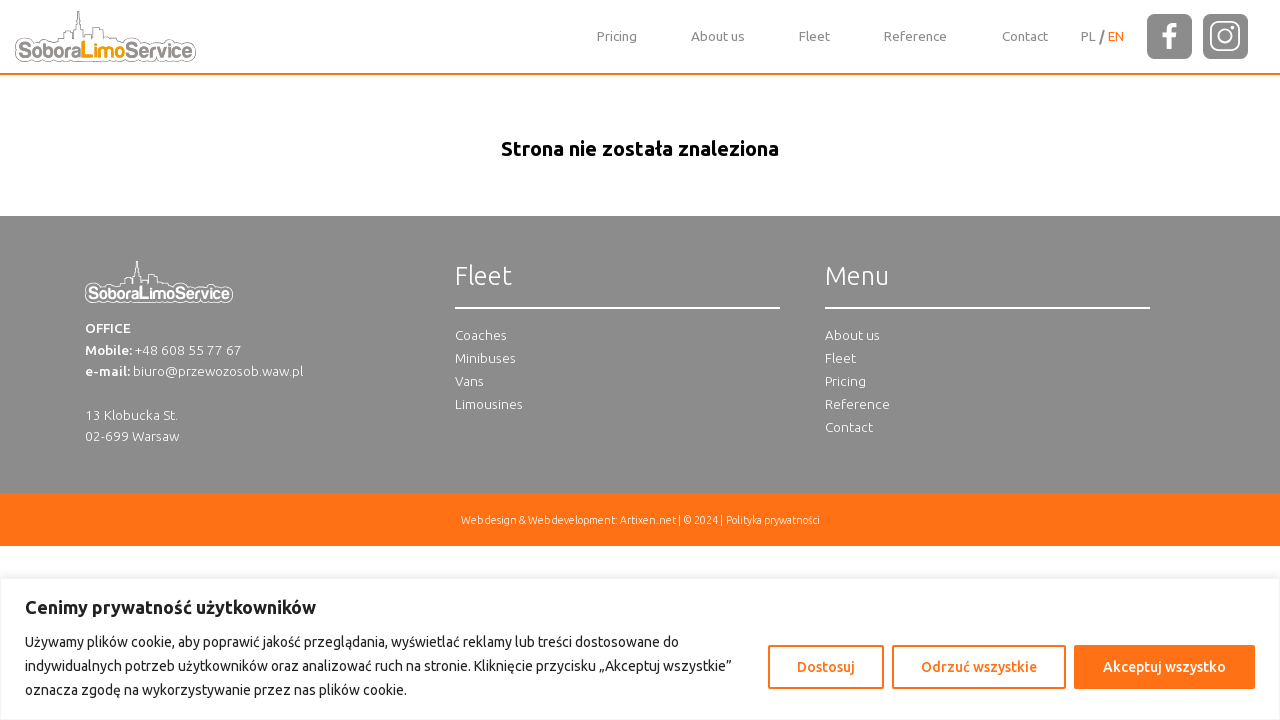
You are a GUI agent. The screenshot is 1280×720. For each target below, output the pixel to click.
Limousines (489, 404)
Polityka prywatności (773, 520)
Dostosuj (826, 667)
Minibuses (485, 358)
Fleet (814, 36)
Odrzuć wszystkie (979, 667)
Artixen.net (648, 520)
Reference (915, 36)
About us (718, 36)
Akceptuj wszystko (1164, 667)
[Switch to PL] (1088, 36)
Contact (1025, 36)
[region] (640, 649)
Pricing (617, 36)
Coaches (481, 335)
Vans (469, 381)
